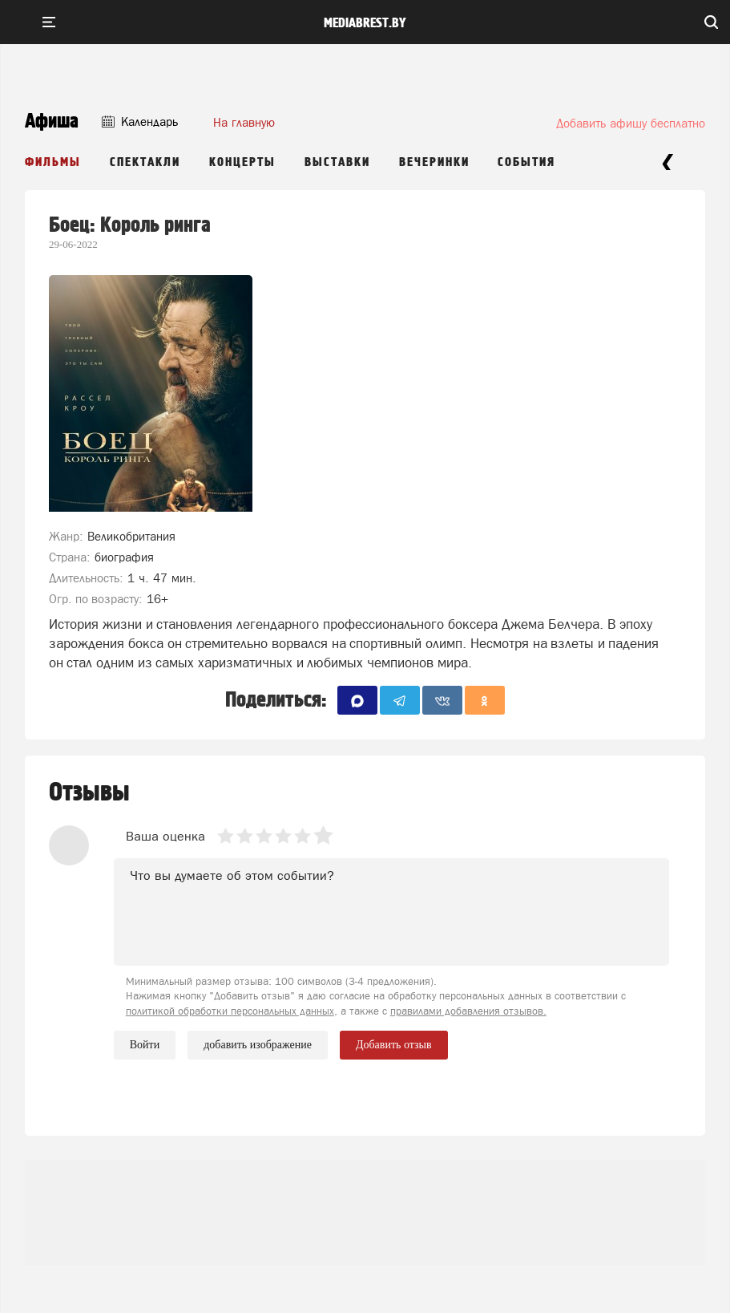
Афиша (52, 121)
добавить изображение (258, 1045)
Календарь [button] (140, 121)
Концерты (242, 162)
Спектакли (145, 162)
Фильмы (53, 162)
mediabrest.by (365, 23)
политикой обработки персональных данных (230, 1011)
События (526, 162)
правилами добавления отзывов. (468, 1011)
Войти (144, 1045)
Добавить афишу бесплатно (630, 123)
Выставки (337, 162)
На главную (244, 122)
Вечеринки (434, 162)
